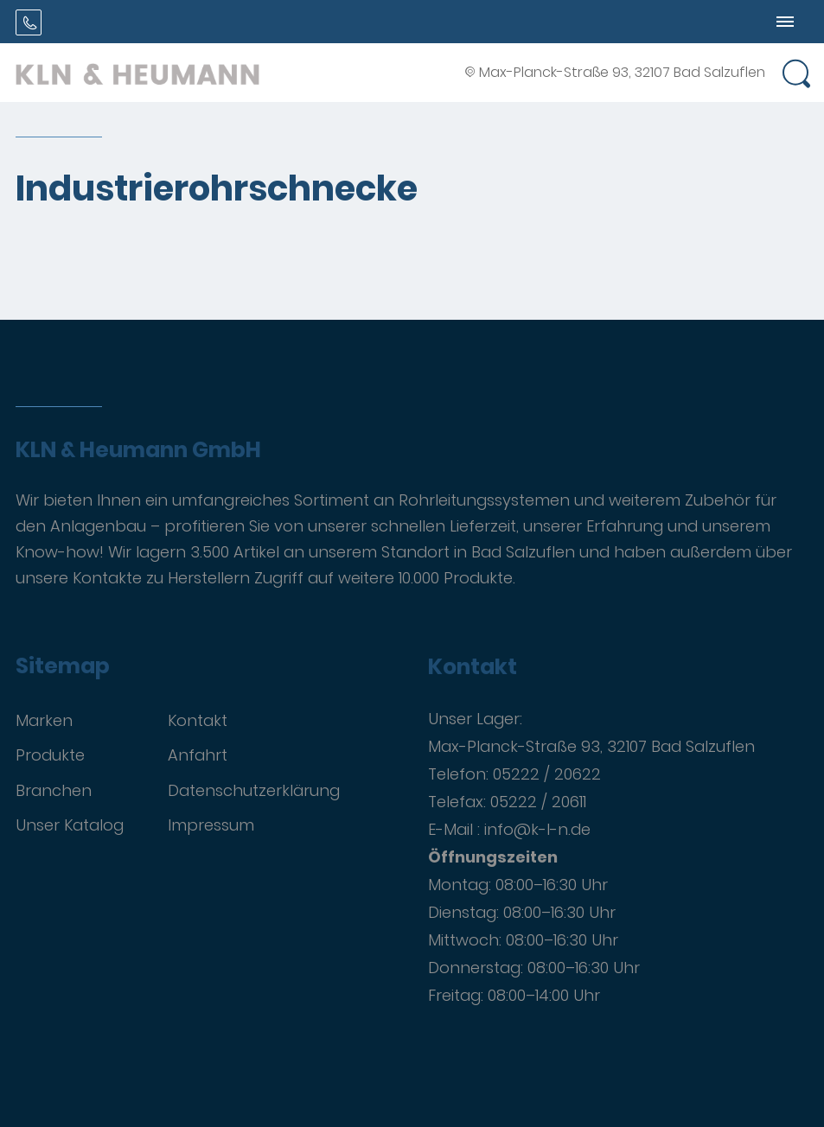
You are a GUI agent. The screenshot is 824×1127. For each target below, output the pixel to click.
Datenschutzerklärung (254, 790)
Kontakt (197, 720)
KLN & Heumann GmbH (138, 450)
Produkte (50, 755)
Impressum (211, 825)
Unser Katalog (70, 825)
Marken (44, 720)
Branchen (54, 790)
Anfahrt (197, 755)
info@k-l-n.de (537, 829)
